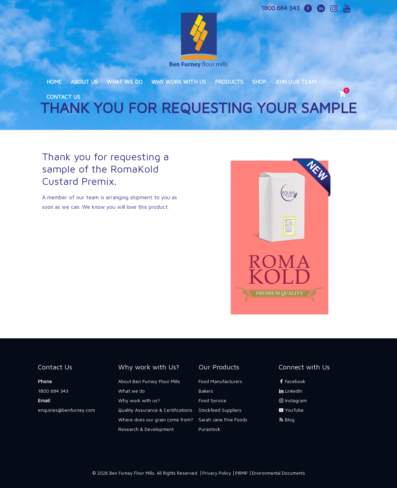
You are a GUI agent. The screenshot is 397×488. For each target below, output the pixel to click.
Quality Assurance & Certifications (155, 410)
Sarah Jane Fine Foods (222, 419)
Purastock (209, 429)
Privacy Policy (216, 473)
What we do (131, 391)
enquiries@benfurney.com (66, 410)
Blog (287, 419)
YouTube (291, 410)
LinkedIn (290, 391)
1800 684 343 (53, 391)
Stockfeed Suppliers (220, 410)
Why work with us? (139, 400)
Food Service (212, 400)
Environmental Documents (278, 473)
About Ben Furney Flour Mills (149, 381)
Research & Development (146, 429)
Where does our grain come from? (155, 419)
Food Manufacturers (220, 381)
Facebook (292, 381)
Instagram (293, 400)
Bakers (205, 391)
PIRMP (241, 473)
